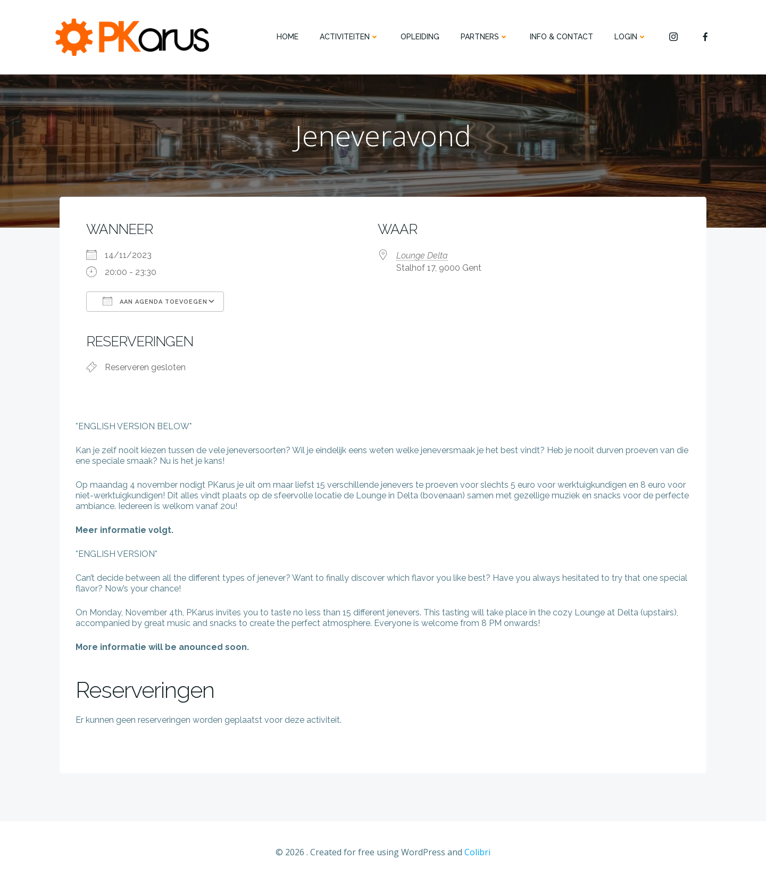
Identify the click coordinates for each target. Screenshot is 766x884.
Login (630, 36)
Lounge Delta (422, 256)
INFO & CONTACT (561, 36)
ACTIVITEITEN (349, 36)
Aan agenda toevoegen (155, 301)
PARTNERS (485, 36)
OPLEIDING (420, 36)
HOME (287, 36)
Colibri (477, 852)
